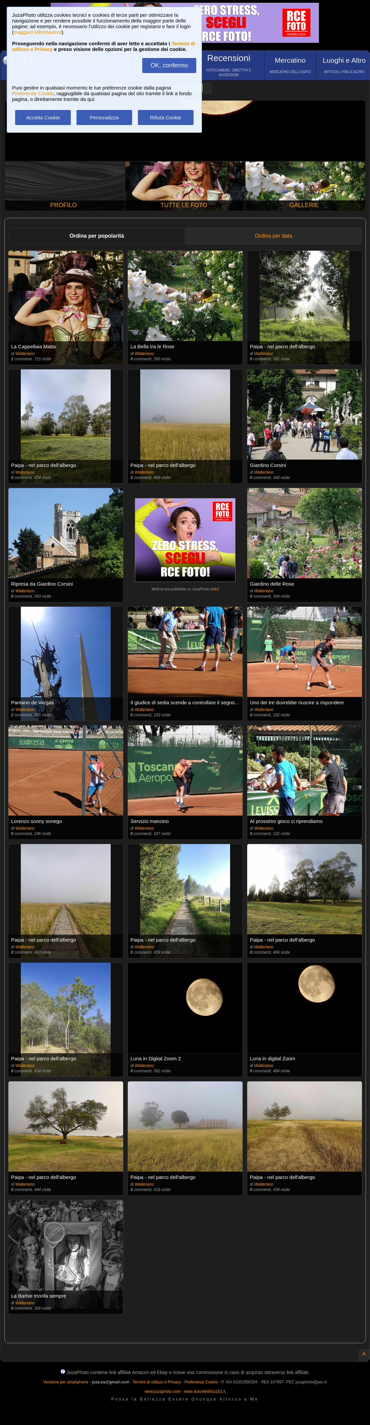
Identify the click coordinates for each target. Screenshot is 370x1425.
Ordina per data (273, 236)
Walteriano (25, 353)
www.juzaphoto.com (162, 1391)
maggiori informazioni (38, 32)
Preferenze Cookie (33, 93)
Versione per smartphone (65, 1382)
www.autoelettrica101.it (204, 1391)
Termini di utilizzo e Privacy (157, 1382)
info (215, 589)
